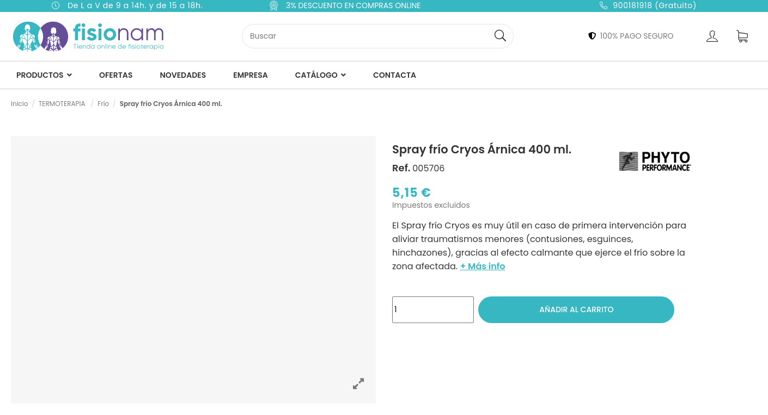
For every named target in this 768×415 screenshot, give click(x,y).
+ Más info (482, 266)
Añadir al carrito (576, 309)
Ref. (401, 168)
